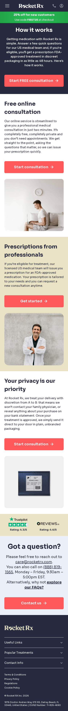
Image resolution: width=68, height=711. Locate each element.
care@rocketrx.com (33, 562)
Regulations (10, 683)
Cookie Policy (12, 687)
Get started (34, 301)
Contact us (34, 603)
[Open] (7, 6)
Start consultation (34, 167)
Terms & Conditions (15, 674)
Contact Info (34, 662)
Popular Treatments (34, 652)
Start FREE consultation (34, 80)
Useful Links (34, 642)
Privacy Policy (11, 679)
